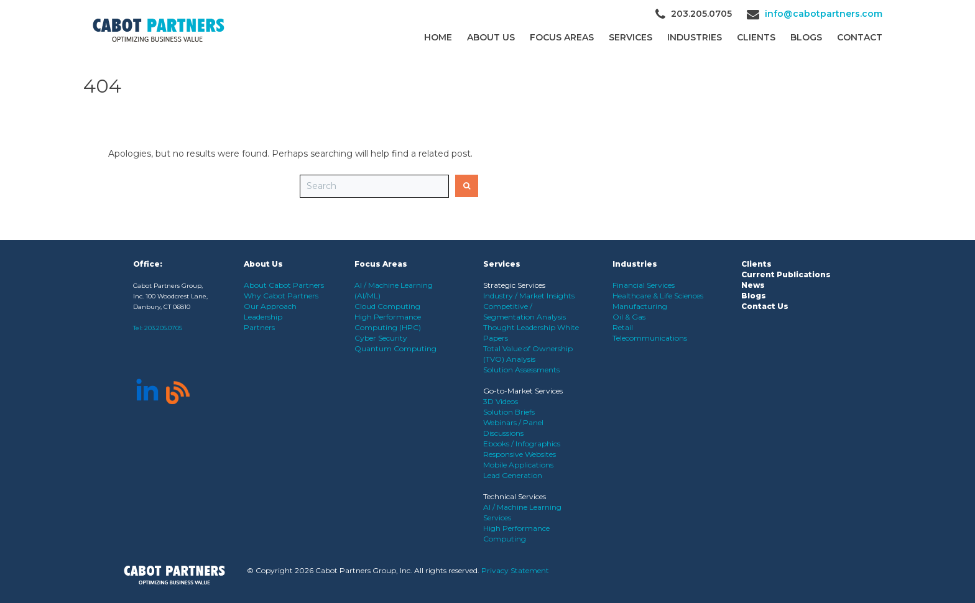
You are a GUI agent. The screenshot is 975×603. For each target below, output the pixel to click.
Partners (259, 327)
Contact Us (764, 306)
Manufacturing (639, 306)
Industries (694, 37)
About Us (491, 37)
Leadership (263, 316)
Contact (859, 37)
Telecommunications (649, 338)
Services (630, 37)
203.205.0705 (163, 328)
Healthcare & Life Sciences (657, 295)
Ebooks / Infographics (521, 443)
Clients (756, 264)
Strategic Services (514, 285)
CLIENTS (756, 37)
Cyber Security (380, 338)
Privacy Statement (515, 570)
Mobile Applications (518, 464)
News (753, 285)
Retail (622, 327)
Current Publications (786, 274)
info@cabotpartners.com (823, 13)
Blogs (806, 37)
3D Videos (500, 401)
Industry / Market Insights (529, 295)
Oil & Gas (628, 316)
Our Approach (270, 306)
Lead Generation (512, 475)
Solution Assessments (521, 369)
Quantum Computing (395, 348)
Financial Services (643, 285)
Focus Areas (562, 37)
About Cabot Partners (284, 285)
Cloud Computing (387, 306)
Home (438, 37)
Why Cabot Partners (281, 295)
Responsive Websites (519, 454)
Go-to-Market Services (523, 390)
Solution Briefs (509, 412)
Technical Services (514, 496)
